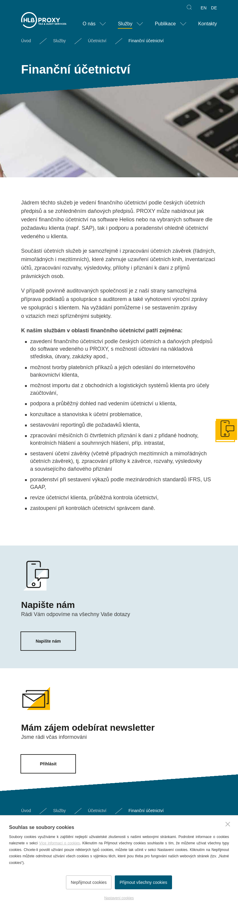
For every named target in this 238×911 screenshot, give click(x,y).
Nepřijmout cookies (87, 884)
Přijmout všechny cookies (145, 884)
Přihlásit (48, 763)
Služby (125, 23)
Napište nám (48, 641)
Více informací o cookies (59, 845)
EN (203, 7)
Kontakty (207, 23)
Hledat (189, 7)
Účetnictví (97, 40)
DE (214, 7)
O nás (89, 23)
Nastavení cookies (119, 898)
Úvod (26, 40)
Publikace (165, 23)
